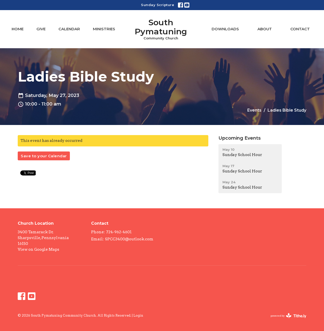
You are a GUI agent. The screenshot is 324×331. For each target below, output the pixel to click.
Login (138, 315)
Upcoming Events (239, 138)
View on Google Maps (38, 249)
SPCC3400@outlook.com (129, 239)
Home (18, 29)
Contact (300, 29)
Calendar (69, 29)
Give (41, 29)
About (264, 29)
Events (254, 110)
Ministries (104, 29)
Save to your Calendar (44, 156)
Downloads (225, 29)
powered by (288, 315)
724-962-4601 (119, 232)
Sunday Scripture (157, 5)
